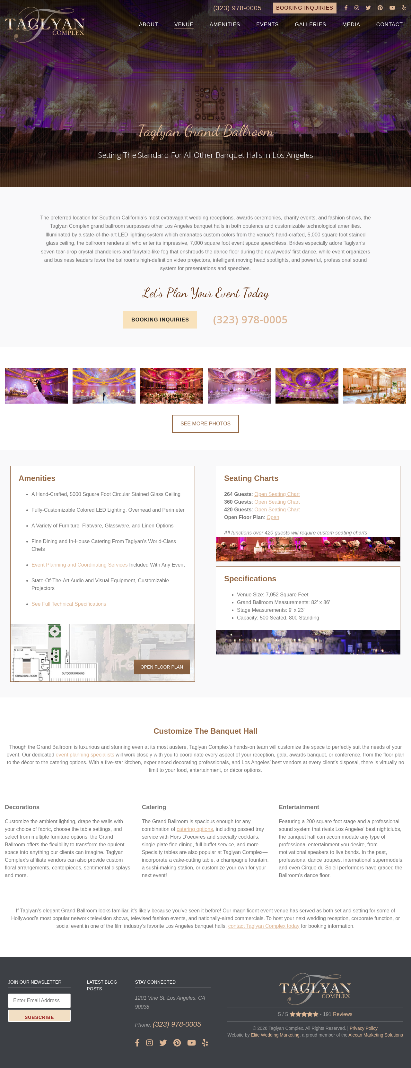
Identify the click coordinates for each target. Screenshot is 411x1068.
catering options (195, 829)
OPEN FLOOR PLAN (162, 667)
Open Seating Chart (277, 494)
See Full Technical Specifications (68, 604)
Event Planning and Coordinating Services (79, 565)
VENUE (184, 24)
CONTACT (389, 24)
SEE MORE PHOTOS (205, 423)
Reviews (342, 1014)
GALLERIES (310, 24)
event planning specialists (85, 754)
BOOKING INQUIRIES (304, 8)
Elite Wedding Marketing (275, 1035)
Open (273, 517)
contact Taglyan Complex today (264, 926)
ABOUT (148, 24)
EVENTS (267, 24)
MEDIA (351, 24)
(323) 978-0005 (237, 8)
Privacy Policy (364, 1028)
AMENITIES (225, 24)
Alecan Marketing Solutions (375, 1035)
